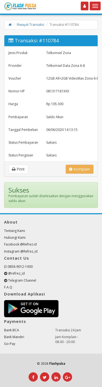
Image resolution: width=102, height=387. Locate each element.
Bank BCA (11, 330)
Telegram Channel (22, 280)
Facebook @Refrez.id (20, 244)
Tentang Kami (14, 230)
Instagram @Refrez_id (21, 251)
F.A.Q (8, 287)
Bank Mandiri (14, 337)
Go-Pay (9, 343)
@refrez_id (16, 273)
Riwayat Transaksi (30, 24)
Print (18, 169)
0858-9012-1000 (20, 266)
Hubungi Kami (15, 237)
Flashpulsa (57, 363)
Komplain (79, 169)
